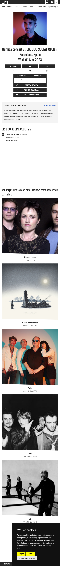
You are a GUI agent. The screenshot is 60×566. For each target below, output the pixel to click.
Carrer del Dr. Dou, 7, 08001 (16, 134)
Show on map (11, 141)
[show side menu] (56, 2)
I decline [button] (30, 554)
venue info (42, 7)
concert (17, 49)
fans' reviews (7, 7)
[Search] (47, 2)
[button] (52, 2)
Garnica (7, 49)
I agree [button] (21, 554)
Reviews (7, 563)
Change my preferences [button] (27, 558)
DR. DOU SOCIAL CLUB (40, 49)
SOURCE (30, 13)
